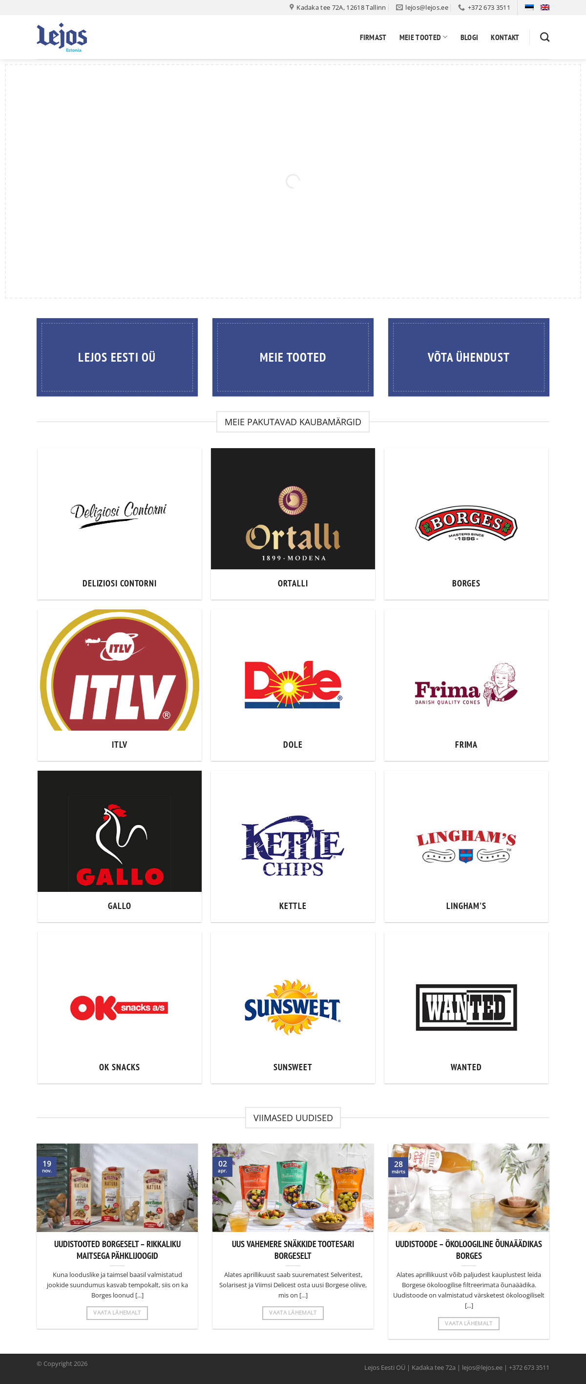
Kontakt (505, 37)
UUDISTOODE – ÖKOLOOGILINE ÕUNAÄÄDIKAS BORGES (469, 1249)
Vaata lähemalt (117, 1312)
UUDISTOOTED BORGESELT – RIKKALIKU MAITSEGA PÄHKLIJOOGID (117, 1249)
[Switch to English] (545, 7)
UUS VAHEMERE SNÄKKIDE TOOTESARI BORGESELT (293, 1249)
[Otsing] (544, 36)
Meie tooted (423, 37)
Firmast (373, 37)
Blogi (469, 37)
